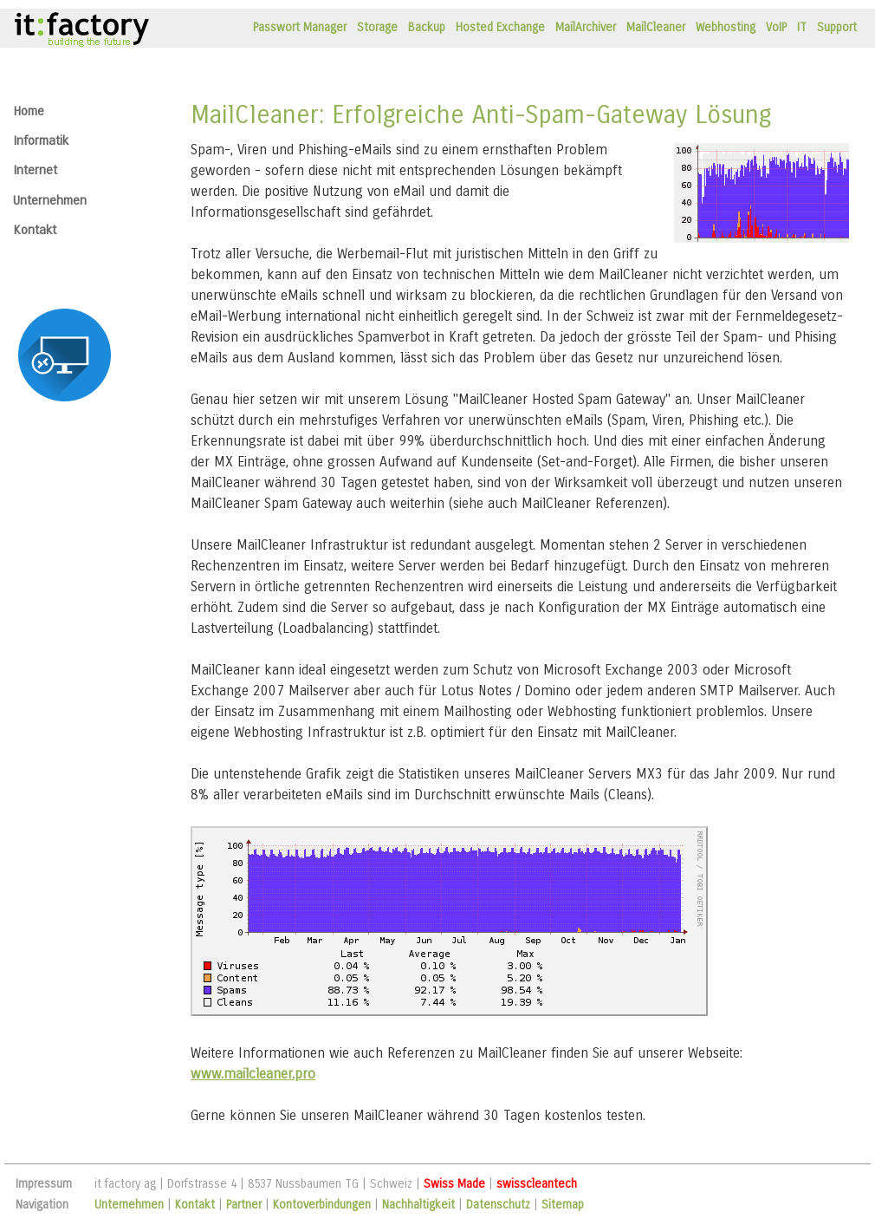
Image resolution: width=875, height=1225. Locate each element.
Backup (426, 27)
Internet (35, 170)
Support (837, 27)
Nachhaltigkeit (418, 1204)
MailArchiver (585, 27)
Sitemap (562, 1204)
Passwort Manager (300, 27)
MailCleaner (655, 27)
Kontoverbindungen (322, 1204)
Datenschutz (498, 1204)
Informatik (40, 140)
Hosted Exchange (500, 27)
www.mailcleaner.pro (253, 1073)
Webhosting (725, 27)
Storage (377, 27)
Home (28, 111)
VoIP (776, 27)
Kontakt (34, 230)
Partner (244, 1204)
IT (802, 27)
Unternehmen (50, 200)
